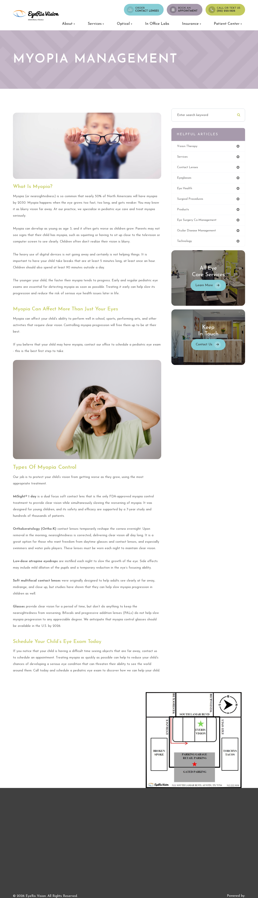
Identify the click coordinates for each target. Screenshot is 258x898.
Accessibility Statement (30, 889)
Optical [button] (124, 24)
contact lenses (192, 169)
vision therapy (192, 147)
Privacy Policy (60, 889)
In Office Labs (157, 24)
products (187, 212)
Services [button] (96, 24)
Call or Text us (228, 9)
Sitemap (79, 889)
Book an (188, 9)
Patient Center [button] (228, 24)
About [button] (68, 24)
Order (147, 9)
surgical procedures (195, 201)
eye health (189, 190)
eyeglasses (189, 179)
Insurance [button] (191, 24)
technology (189, 245)
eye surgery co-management (203, 223)
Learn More (206, 289)
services (187, 158)
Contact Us (206, 349)
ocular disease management (202, 234)
